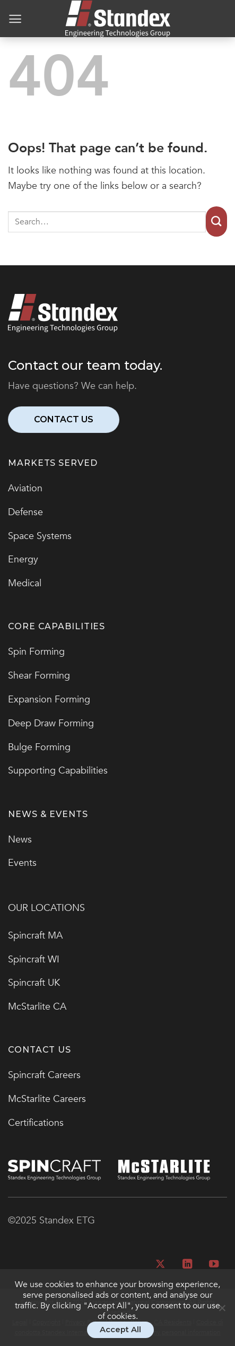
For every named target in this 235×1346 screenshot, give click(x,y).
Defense (25, 512)
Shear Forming (39, 675)
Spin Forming (36, 651)
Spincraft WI (33, 959)
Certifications (36, 1123)
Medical (24, 583)
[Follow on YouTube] (214, 1264)
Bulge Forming (39, 747)
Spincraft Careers (44, 1075)
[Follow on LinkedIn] (187, 1264)
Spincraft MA (35, 935)
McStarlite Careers (47, 1099)
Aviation (25, 488)
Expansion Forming (49, 699)
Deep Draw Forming (51, 723)
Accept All (120, 1329)
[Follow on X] (160, 1264)
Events (22, 863)
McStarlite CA (37, 1006)
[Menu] (15, 19)
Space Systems (40, 536)
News (20, 839)
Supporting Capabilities (58, 770)
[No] (221, 1312)
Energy (23, 559)
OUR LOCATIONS (46, 908)
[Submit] (216, 221)
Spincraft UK (34, 982)
